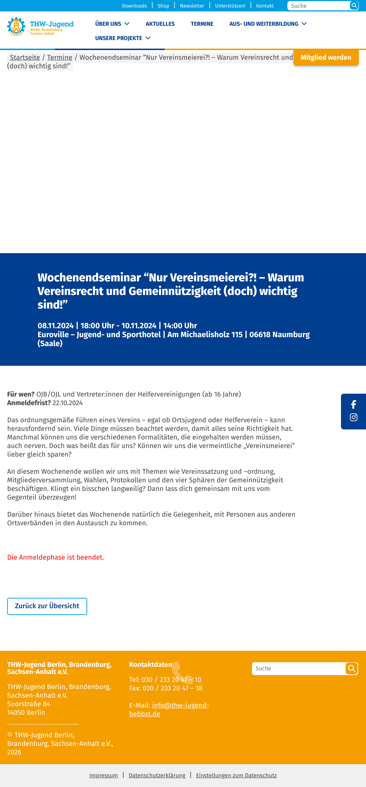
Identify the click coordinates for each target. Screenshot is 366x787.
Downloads (134, 6)
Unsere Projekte (118, 38)
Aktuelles (160, 24)
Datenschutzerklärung (157, 775)
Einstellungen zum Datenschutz (236, 775)
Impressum (103, 775)
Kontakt (265, 6)
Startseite (25, 58)
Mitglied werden (326, 58)
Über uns (108, 24)
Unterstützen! (230, 6)
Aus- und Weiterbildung (263, 24)
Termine (202, 24)
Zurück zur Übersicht (47, 606)
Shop (163, 6)
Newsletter (192, 6)
